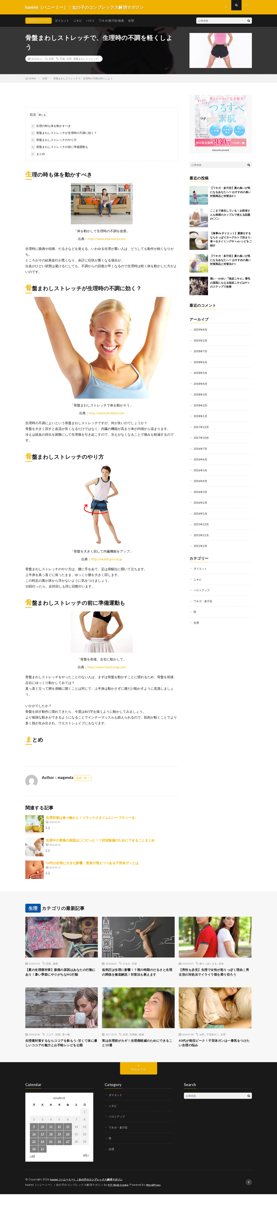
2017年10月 (201, 436)
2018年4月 (201, 383)
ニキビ (77, 20)
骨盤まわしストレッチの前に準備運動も (62, 147)
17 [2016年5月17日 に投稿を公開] (42, 1148)
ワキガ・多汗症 (204, 598)
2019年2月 (201, 340)
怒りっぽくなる (208, 963)
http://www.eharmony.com (106, 239)
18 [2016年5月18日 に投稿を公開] (51, 1148)
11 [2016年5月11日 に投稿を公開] (51, 1141)
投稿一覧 (81, 778)
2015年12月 (201, 522)
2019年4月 (201, 329)
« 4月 (32, 1170)
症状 (48, 963)
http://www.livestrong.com (107, 667)
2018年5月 (201, 372)
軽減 (141, 1041)
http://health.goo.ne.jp (106, 559)
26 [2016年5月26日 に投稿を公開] (59, 1156)
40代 (202, 1041)
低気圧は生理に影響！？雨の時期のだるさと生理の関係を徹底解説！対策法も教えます (138, 975)
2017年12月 (201, 426)
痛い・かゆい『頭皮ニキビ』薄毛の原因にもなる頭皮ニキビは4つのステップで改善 (230, 282)
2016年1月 (201, 511)
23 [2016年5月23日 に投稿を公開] (34, 1156)
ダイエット (62, 20)
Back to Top (138, 1083)
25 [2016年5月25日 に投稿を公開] (51, 1156)
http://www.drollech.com (106, 413)
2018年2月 (201, 404)
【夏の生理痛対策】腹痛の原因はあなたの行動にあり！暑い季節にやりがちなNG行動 (61, 975)
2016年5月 (201, 469)
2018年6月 (201, 361)
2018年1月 (201, 415)
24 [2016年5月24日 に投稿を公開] (42, 1156)
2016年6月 (201, 458)
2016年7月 (201, 447)
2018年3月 (201, 394)
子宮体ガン (212, 1041)
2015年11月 (201, 533)
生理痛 (133, 1041)
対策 (57, 1041)
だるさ (126, 963)
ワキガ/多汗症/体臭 (111, 20)
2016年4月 (201, 479)
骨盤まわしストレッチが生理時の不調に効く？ (66, 133)
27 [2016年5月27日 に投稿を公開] (67, 1156)
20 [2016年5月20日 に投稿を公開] (67, 1148)
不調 (62, 58)
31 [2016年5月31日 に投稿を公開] (42, 1163)
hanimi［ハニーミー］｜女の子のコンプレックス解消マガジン (89, 1193)
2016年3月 (201, 490)
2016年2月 (201, 501)
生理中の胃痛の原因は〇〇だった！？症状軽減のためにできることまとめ (100, 840)
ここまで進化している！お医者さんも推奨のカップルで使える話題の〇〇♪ (230, 214)
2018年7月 (201, 351)
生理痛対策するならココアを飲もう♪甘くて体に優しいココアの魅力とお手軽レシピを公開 (61, 1053)
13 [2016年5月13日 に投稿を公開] (67, 1141)
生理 (131, 20)
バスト (90, 20)
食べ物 (66, 1041)
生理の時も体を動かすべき (53, 126)
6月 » (86, 1169)
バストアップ (202, 587)
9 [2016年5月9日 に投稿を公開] (34, 1141)
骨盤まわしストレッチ (85, 58)
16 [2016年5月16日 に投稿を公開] (34, 1148)
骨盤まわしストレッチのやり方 (56, 140)
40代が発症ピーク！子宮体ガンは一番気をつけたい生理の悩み (213, 1051)
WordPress (156, 1198)
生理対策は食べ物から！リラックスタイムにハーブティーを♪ (91, 817)
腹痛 (55, 963)
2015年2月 (201, 543)
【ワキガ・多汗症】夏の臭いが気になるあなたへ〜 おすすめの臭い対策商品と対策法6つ (230, 192)
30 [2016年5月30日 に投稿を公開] (34, 1163)
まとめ (40, 154)
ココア (50, 1041)
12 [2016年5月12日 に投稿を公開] (59, 1141)
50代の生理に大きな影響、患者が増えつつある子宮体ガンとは (92, 863)
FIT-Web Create (119, 1198)
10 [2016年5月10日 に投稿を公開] (42, 1141)
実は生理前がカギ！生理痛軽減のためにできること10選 (138, 1051)
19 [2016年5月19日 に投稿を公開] (59, 1148)
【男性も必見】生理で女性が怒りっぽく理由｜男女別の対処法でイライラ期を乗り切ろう (215, 975)
